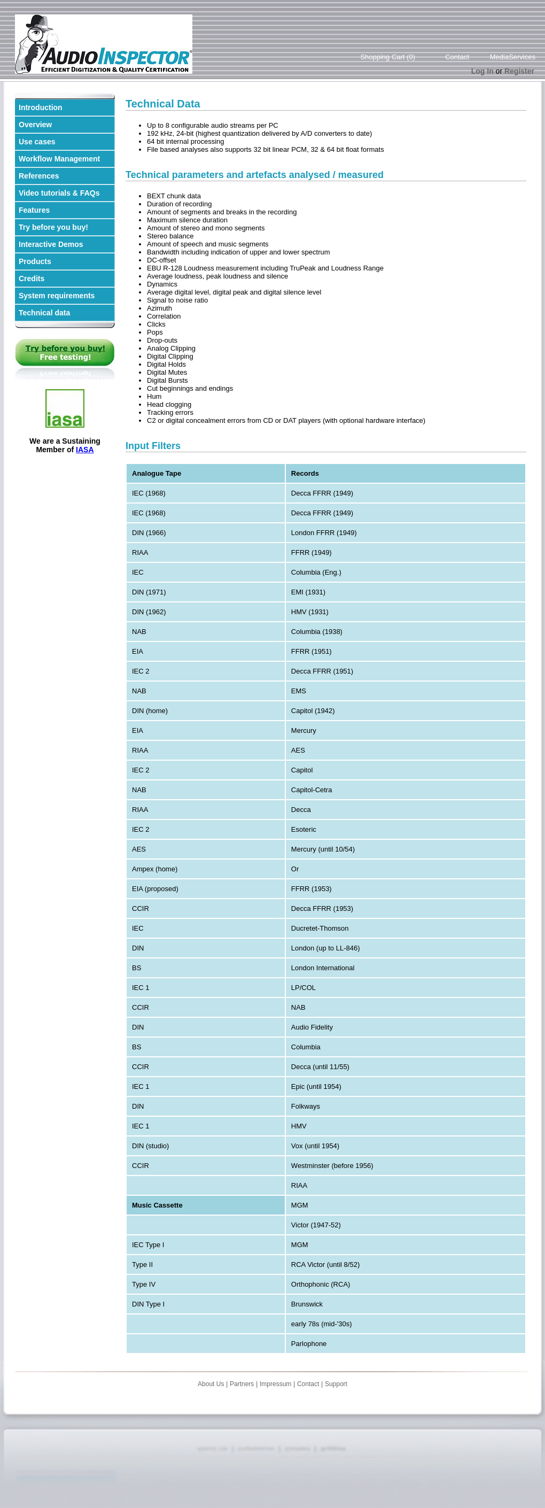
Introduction (41, 107)
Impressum (275, 1384)
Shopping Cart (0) (387, 57)
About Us (211, 1384)
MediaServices (512, 57)
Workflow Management (59, 158)
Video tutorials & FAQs (59, 193)
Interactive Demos (51, 244)
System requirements (57, 295)
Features (34, 210)
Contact (457, 57)
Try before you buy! (53, 227)
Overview (35, 124)
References (39, 176)
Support (336, 1384)
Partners (242, 1384)
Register (519, 71)
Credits (31, 278)
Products (35, 261)
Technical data (44, 312)
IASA (85, 449)
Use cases (37, 141)
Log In (482, 71)
